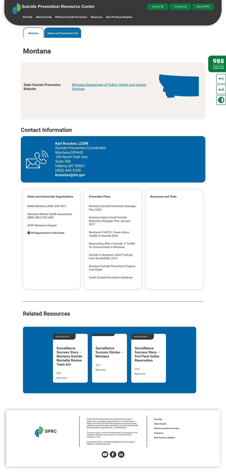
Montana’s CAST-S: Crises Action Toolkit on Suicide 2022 (109, 234)
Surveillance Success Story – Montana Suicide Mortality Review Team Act (69, 356)
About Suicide (44, 17)
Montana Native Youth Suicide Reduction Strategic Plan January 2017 (109, 221)
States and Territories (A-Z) (62, 33)
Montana (33, 33)
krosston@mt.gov (70, 175)
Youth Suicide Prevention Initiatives (111, 277)
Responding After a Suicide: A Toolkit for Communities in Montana (112, 245)
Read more (61, 378)
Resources (158, 433)
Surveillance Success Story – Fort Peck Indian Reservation (147, 354)
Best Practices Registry (119, 17)
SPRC (46, 431)
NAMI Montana (36, 206)
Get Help (27, 17)
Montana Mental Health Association (49, 214)
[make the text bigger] (221, 89)
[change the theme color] (221, 100)
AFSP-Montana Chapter (42, 225)
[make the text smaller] (221, 79)
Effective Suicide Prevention (166, 428)
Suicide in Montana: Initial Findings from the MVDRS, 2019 (111, 256)
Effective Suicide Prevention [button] (71, 17)
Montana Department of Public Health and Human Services (109, 87)
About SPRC (203, 6)
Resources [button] (97, 17)
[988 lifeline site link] (217, 64)
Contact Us (180, 6)
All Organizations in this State (47, 232)
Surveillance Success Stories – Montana (109, 352)
